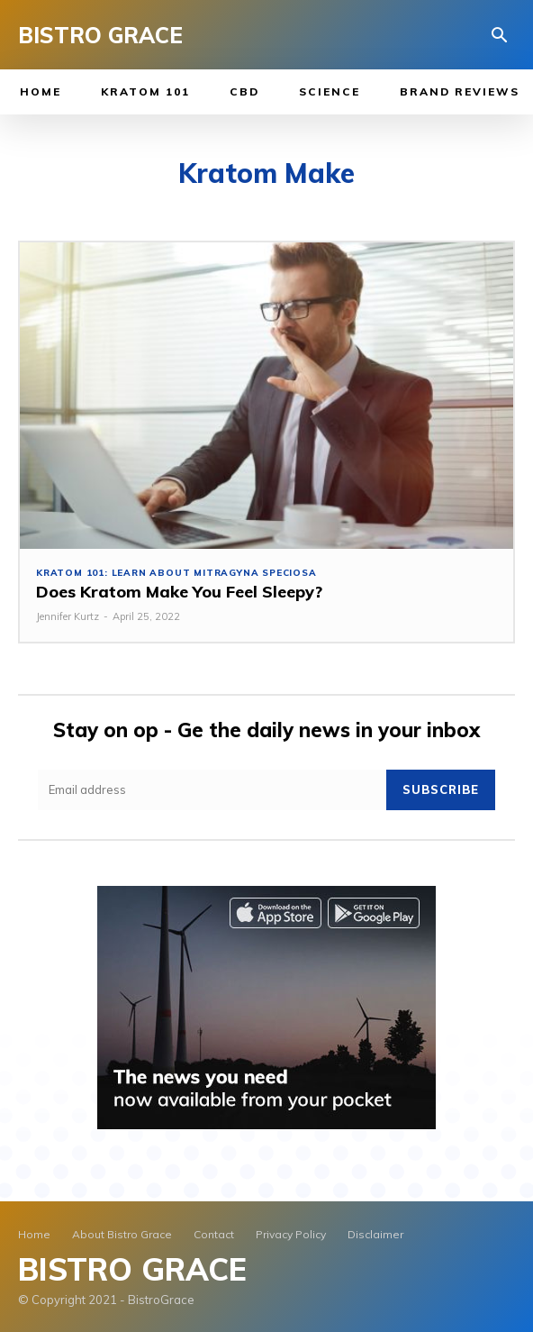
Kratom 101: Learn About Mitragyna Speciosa (176, 573)
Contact (214, 1234)
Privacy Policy (291, 1234)
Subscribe (440, 789)
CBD (244, 91)
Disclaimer (375, 1234)
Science (329, 91)
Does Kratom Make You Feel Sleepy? (179, 591)
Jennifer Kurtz (67, 616)
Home (40, 91)
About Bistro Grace (122, 1234)
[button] (499, 36)
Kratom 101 (145, 91)
